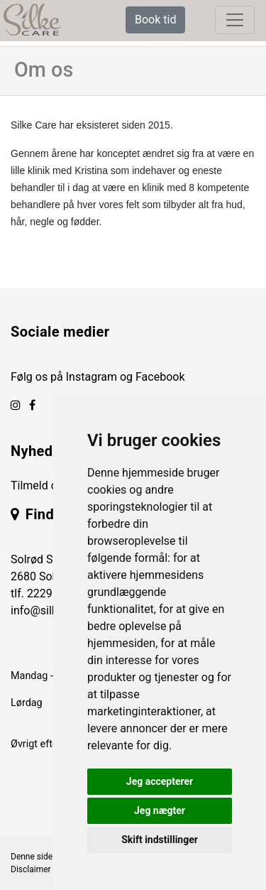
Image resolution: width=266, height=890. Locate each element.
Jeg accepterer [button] (159, 781)
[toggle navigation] (235, 20)
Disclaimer (31, 869)
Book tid (155, 19)
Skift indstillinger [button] (159, 839)
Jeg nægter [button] (159, 810)
